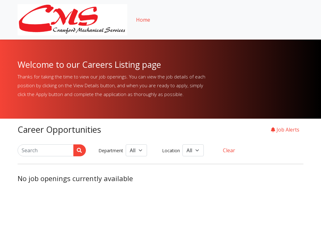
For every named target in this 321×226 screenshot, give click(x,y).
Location (171, 150)
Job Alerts (285, 129)
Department (110, 150)
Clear (229, 150)
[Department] (136, 150)
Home (143, 19)
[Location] (193, 150)
